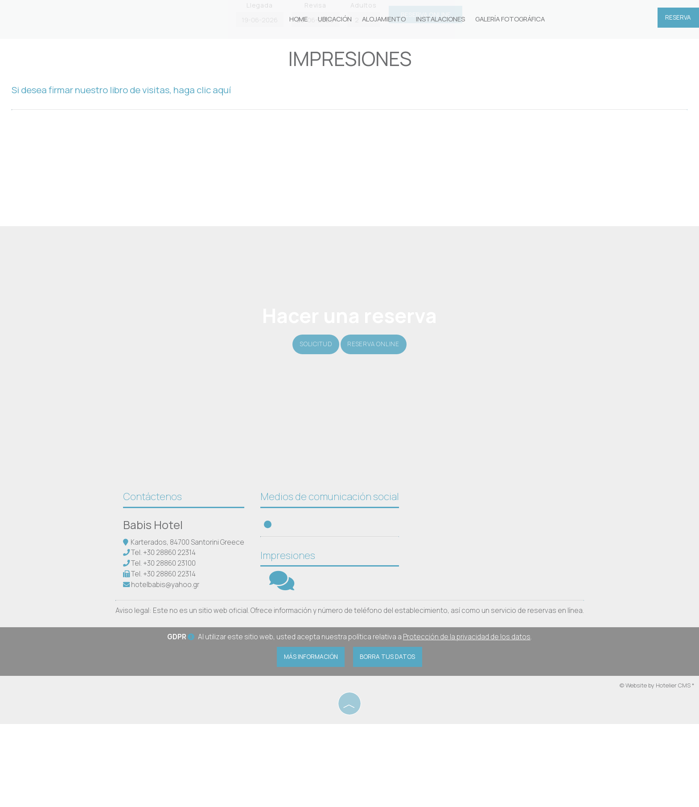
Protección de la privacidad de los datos (466, 719)
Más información (308, 740)
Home (301, 20)
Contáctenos (153, 576)
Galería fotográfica (506, 20)
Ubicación (337, 20)
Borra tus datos (391, 740)
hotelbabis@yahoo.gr (166, 664)
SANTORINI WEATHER (482, 604)
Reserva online (376, 408)
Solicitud (313, 408)
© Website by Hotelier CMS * (657, 769)
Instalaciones (438, 20)
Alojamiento (384, 20)
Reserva (677, 20)
